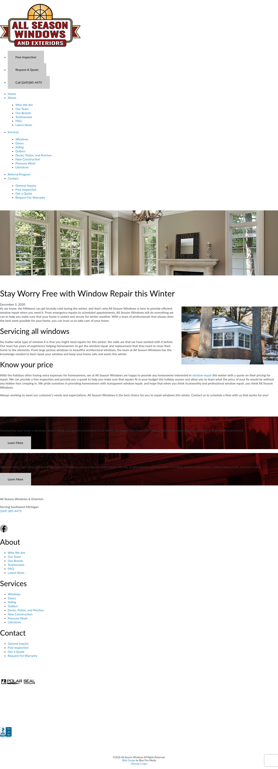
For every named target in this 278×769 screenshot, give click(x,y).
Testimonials (23, 117)
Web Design (128, 760)
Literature (22, 167)
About (12, 97)
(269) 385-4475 (10, 511)
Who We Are (24, 105)
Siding (19, 147)
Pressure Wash (25, 163)
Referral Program (19, 174)
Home (12, 94)
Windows (21, 139)
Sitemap (135, 763)
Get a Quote (23, 193)
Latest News (23, 125)
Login (144, 763)
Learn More (15, 443)
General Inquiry (25, 185)
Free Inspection (25, 57)
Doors (19, 143)
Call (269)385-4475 (28, 82)
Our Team (22, 109)
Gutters (20, 151)
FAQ (18, 121)
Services (13, 132)
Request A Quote (27, 69)
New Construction (27, 159)
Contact (13, 178)
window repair (202, 375)
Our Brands (23, 113)
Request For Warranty (30, 197)
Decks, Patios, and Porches (33, 155)
